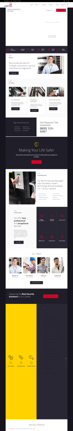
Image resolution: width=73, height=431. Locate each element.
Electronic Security (54, 100)
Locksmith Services (23, 50)
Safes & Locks (42, 50)
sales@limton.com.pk (8, 1)
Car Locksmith (15, 100)
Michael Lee (15, 275)
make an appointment (51, 296)
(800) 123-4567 (47, 130)
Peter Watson (29, 275)
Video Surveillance (13, 50)
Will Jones (43, 275)
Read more (15, 108)
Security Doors (53, 50)
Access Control (32, 50)
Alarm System (63, 50)
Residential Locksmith (33, 100)
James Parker (57, 275)
